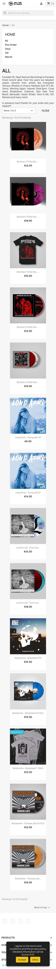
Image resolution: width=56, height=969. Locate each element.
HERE (31, 954)
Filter (45, 110)
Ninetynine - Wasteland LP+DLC (28, 713)
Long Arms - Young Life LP (28, 492)
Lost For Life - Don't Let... (28, 547)
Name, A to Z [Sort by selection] (19, 110)
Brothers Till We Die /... (28, 382)
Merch (8, 56)
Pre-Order (11, 44)
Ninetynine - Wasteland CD (28, 658)
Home (10, 34)
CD (7, 52)
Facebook (4, 921)
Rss (12, 921)
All (6, 40)
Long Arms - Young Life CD (28, 437)
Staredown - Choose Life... (28, 878)
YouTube (20, 921)
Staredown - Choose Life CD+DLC (28, 823)
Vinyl (7, 48)
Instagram (28, 921)
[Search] (28, 13)
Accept (22, 959)
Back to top (42, 907)
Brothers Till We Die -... (28, 161)
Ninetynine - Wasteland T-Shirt (28, 768)
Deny (35, 959)
